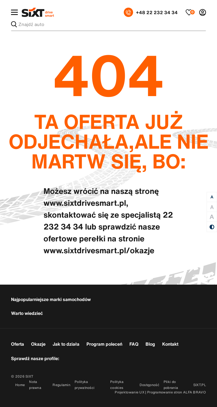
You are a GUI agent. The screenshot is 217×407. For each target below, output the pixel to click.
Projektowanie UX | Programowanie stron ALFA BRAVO (160, 392)
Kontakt (170, 344)
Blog (150, 344)
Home (20, 384)
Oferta (17, 344)
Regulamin (61, 384)
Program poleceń (104, 344)
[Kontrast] (212, 227)
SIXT (29, 376)
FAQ (133, 344)
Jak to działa (66, 344)
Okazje (38, 344)
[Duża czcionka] (212, 207)
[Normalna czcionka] (212, 197)
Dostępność (149, 384)
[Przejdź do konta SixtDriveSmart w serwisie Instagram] (84, 358)
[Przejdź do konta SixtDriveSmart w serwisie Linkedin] (98, 358)
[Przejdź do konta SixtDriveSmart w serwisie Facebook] (69, 358)
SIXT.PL (199, 384)
